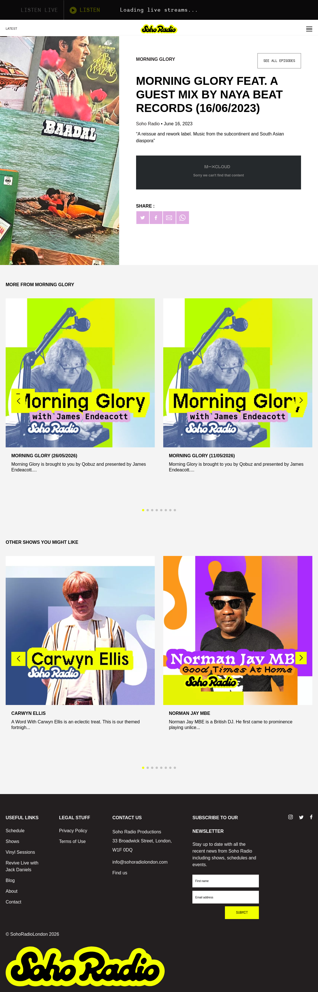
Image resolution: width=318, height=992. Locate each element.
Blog (10, 880)
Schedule (15, 830)
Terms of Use (72, 841)
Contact (13, 902)
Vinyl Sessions (20, 852)
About (12, 891)
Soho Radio (148, 123)
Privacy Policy (73, 830)
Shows (12, 841)
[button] (301, 400)
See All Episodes (279, 60)
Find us (119, 872)
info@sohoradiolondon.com (139, 862)
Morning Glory (155, 59)
